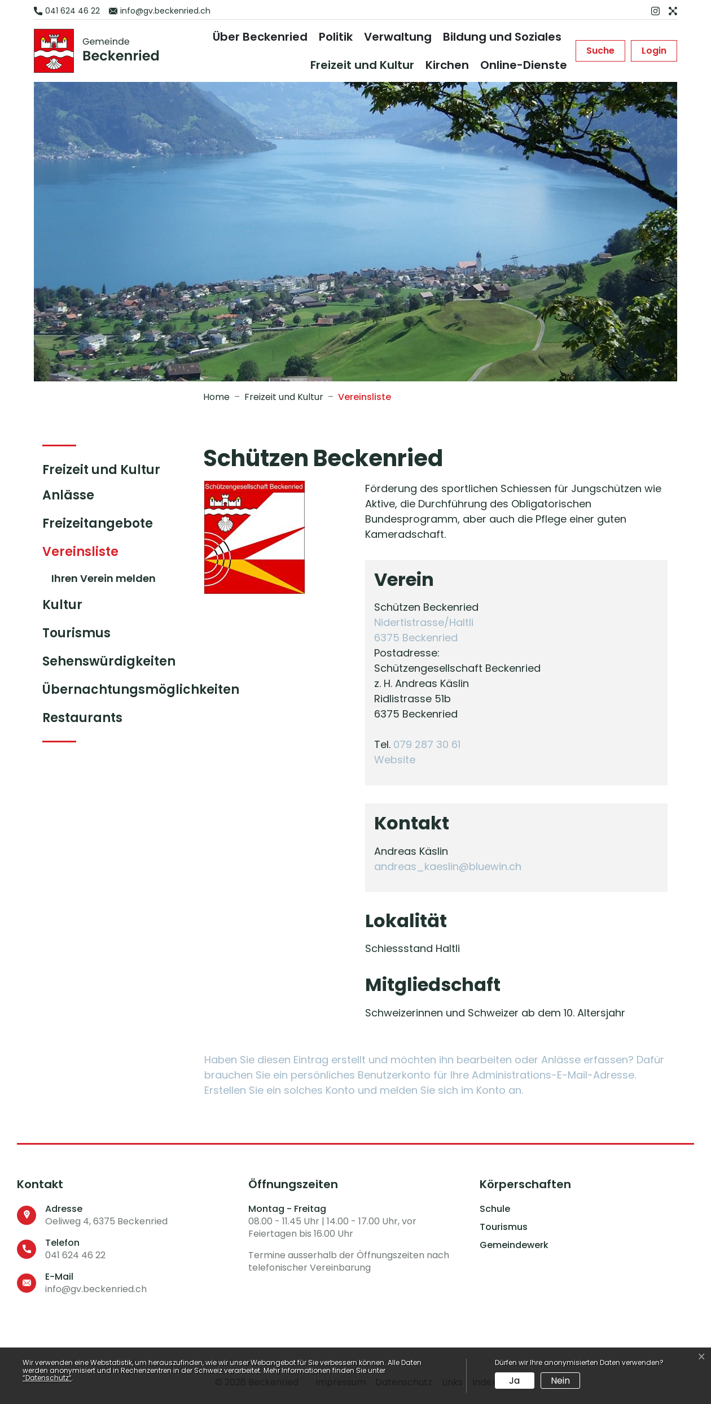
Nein (560, 1380)
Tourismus (76, 633)
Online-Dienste (523, 65)
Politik (336, 37)
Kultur (62, 605)
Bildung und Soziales (502, 37)
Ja (514, 1380)
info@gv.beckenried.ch (96, 1289)
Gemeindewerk (514, 1245)
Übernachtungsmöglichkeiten (140, 689)
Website (401, 760)
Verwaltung (398, 37)
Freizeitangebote (97, 523)
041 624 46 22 (75, 1255)
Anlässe (68, 495)
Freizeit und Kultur (362, 65)
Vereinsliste (87, 554)
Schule (495, 1209)
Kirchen (447, 65)
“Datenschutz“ (47, 1378)
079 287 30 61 (426, 744)
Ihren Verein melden (103, 578)
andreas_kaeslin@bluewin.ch (447, 866)
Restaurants (82, 718)
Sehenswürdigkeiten (108, 661)
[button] (600, 51)
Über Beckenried (260, 37)
